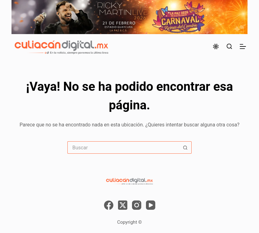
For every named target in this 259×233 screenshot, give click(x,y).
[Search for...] (123, 147)
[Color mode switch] (216, 46)
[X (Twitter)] (122, 205)
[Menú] (243, 46)
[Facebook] (108, 205)
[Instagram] (136, 205)
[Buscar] (229, 46)
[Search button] (185, 147)
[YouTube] (150, 205)
